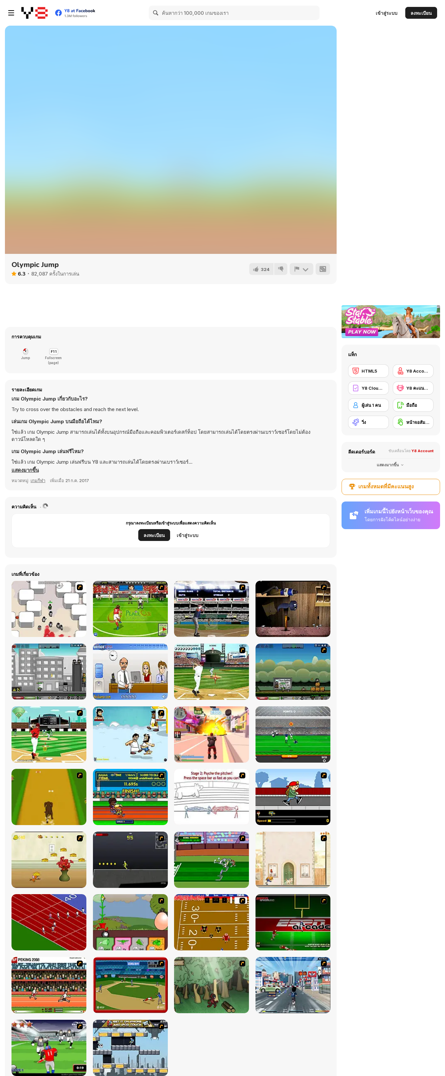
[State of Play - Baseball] (211, 672)
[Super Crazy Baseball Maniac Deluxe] (211, 797)
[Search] (156, 13)
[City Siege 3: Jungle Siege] (293, 672)
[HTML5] (368, 371)
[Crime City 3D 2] (211, 734)
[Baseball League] (48, 734)
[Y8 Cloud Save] (368, 388)
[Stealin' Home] (130, 985)
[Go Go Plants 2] (130, 922)
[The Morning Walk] (293, 860)
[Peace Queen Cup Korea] (130, 609)
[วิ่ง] (368, 422)
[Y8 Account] (413, 371)
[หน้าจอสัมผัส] (413, 422)
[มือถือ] (413, 405)
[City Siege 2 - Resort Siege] (48, 672)
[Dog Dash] (48, 797)
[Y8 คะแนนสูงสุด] (413, 388)
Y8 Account (423, 451)
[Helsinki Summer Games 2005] (130, 797)
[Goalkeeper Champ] (293, 734)
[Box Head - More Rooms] (48, 609)
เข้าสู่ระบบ (386, 13)
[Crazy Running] (293, 985)
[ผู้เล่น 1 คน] (368, 405)
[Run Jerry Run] (48, 860)
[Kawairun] (211, 985)
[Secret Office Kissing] (130, 672)
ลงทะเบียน (421, 13)
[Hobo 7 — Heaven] (130, 734)
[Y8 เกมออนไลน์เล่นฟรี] (34, 13)
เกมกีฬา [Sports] (38, 480)
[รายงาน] (301, 269)
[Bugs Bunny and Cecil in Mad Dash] (211, 860)
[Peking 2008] (48, 985)
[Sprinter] (48, 922)
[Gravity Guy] (130, 1048)
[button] (25, 470)
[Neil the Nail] (293, 609)
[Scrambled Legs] (211, 922)
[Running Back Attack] (48, 1048)
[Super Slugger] (211, 609)
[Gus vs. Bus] (293, 797)
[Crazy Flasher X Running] (130, 860)
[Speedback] (293, 922)
